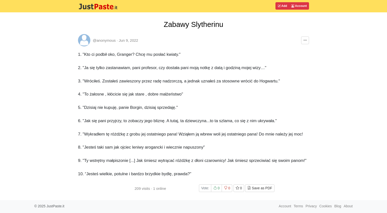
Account (299, 5)
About (348, 206)
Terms (298, 206)
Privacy (311, 206)
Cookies (325, 206)
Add (282, 5)
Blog (337, 206)
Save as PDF (259, 188)
